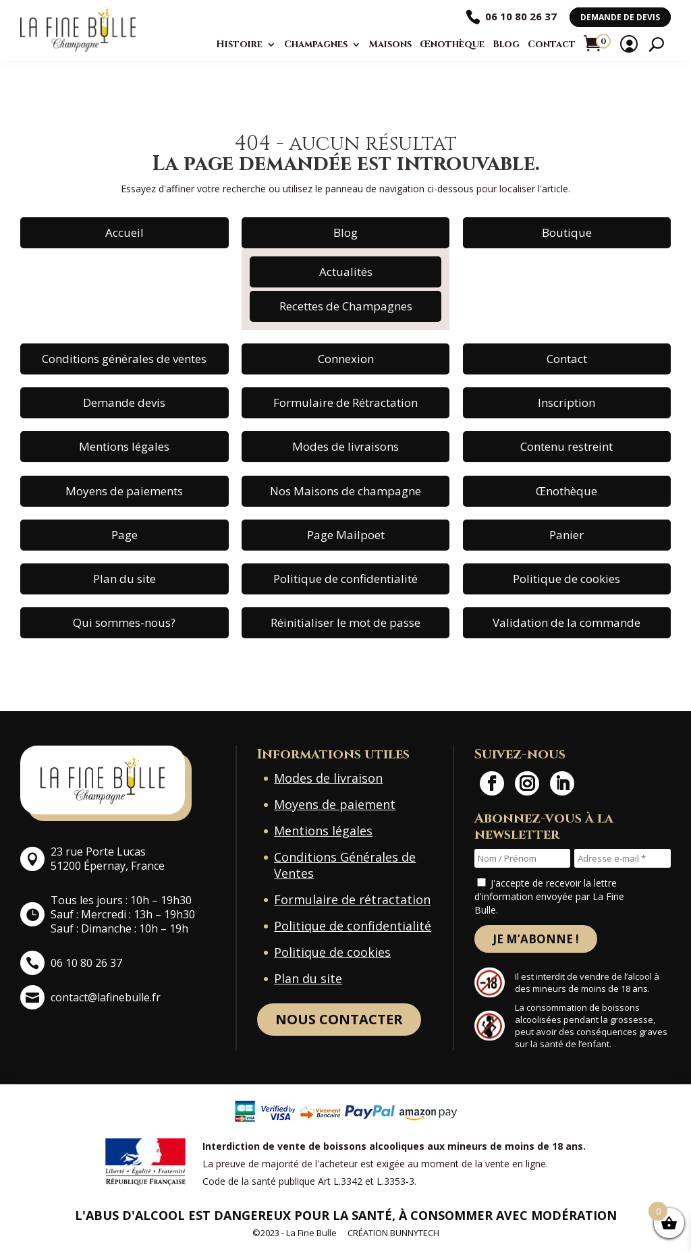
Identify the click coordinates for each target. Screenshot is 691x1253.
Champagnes (316, 44)
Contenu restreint (566, 446)
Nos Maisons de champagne (345, 491)
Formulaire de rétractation (352, 899)
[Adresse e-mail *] (622, 858)
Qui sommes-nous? (124, 622)
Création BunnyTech (393, 1233)
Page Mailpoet (346, 534)
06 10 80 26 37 (521, 16)
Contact (552, 44)
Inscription (566, 402)
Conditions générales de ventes (124, 358)
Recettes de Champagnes (345, 306)
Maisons (390, 44)
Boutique (567, 232)
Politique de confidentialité (345, 578)
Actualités (345, 271)
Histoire (239, 44)
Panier (566, 534)
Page (124, 534)
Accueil (124, 232)
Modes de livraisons (345, 446)
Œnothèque (452, 44)
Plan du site (124, 578)
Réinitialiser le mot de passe (345, 622)
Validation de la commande (566, 622)
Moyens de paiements (124, 491)
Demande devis (124, 402)
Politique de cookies (566, 578)
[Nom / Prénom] (522, 858)
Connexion (346, 358)
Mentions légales (124, 446)
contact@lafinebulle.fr (106, 997)
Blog (506, 44)
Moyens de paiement (334, 804)
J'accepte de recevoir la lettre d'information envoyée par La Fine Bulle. (549, 896)
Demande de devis (620, 17)
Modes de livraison (328, 778)
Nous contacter (339, 1019)
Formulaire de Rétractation (345, 402)
